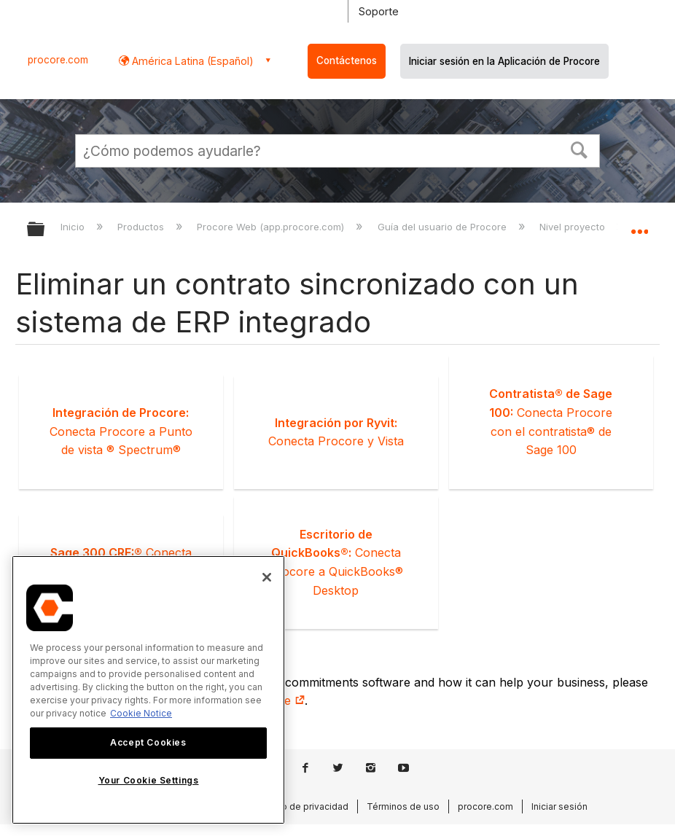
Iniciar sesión (559, 806)
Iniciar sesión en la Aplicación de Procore (504, 61)
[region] (148, 689)
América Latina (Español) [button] (191, 61)
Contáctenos (346, 60)
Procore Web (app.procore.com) (272, 227)
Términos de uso (403, 806)
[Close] (267, 577)
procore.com (58, 60)
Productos (142, 227)
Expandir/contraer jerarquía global (45, 230)
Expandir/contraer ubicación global (639, 224)
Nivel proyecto (573, 227)
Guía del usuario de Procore (444, 227)
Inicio (74, 227)
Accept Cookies (148, 742)
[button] (579, 148)
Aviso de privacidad (306, 806)
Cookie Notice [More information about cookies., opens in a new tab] (141, 713)
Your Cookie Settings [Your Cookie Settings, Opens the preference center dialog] (148, 780)
